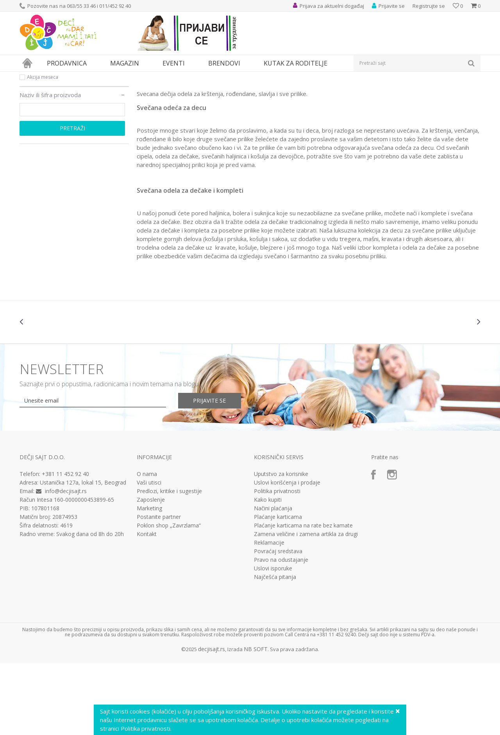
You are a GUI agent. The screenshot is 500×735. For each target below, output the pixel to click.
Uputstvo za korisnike (281, 546)
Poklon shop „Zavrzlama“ (169, 597)
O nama (147, 546)
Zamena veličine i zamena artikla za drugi (306, 606)
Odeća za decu (126, 76)
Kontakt (147, 606)
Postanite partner (159, 589)
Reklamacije (269, 614)
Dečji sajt (29, 76)
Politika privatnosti (277, 563)
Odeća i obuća (87, 76)
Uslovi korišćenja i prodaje (287, 554)
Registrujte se (428, 5)
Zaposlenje (151, 571)
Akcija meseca (42, 149)
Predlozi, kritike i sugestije (169, 563)
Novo (33, 139)
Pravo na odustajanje (281, 631)
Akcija (33, 130)
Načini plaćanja (273, 580)
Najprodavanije (44, 120)
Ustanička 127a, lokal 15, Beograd (83, 554)
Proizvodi (55, 76)
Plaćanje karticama (278, 589)
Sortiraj (337, 89)
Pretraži (72, 200)
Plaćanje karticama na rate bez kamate (303, 597)
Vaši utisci (149, 554)
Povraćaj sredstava (278, 623)
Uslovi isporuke (273, 640)
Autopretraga (302, 89)
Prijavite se (211, 472)
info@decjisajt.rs (66, 562)
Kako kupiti (268, 571)
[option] (58, 393)
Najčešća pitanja (275, 649)
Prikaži (397, 89)
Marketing (149, 580)
